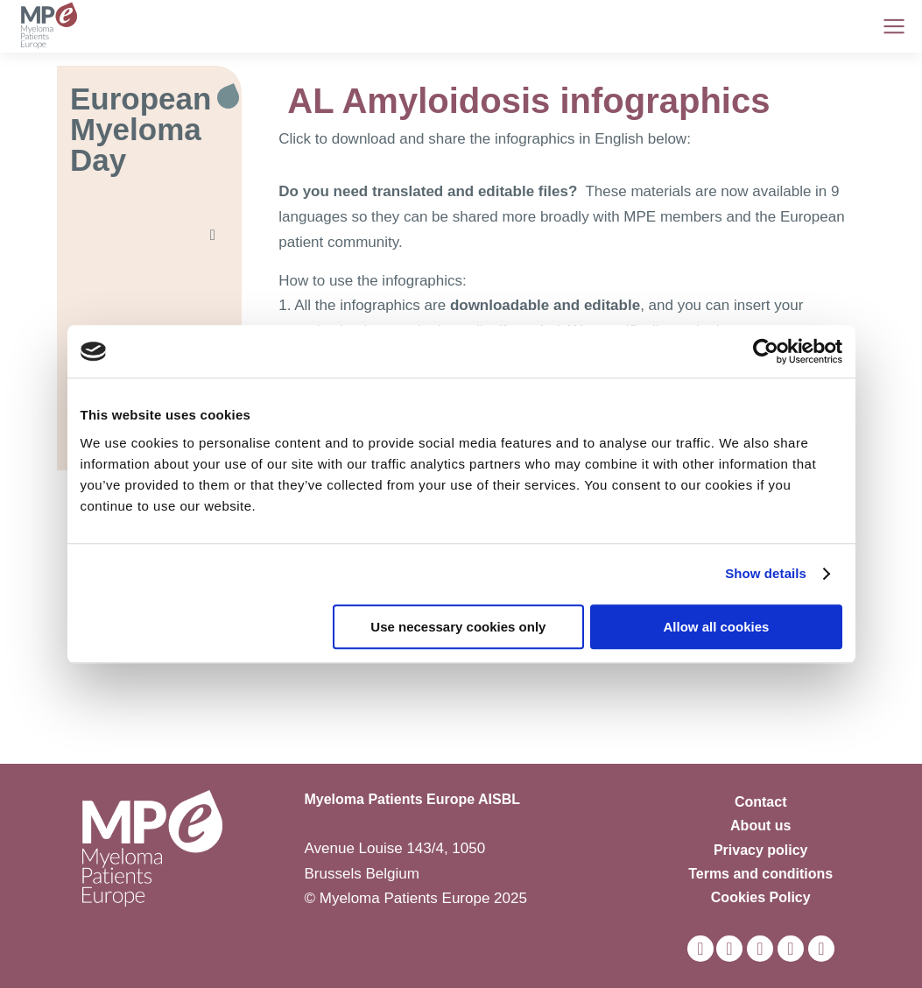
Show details (765, 573)
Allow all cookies (717, 626)
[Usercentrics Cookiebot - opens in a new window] (765, 351)
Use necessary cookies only (457, 626)
